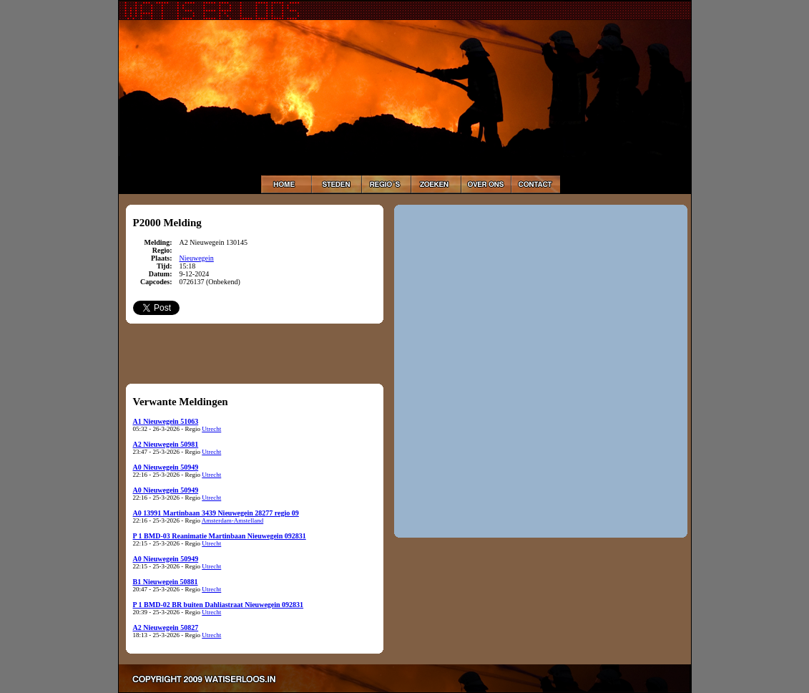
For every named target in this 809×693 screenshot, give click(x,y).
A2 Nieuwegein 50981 (166, 444)
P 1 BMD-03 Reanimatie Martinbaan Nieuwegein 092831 (219, 536)
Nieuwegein (197, 258)
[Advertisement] (254, 352)
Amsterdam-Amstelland (232, 520)
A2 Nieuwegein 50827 (166, 627)
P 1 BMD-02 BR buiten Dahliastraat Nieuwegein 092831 (218, 605)
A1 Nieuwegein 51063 (166, 421)
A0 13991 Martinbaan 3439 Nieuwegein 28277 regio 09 (216, 513)
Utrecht (211, 428)
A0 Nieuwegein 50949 (166, 467)
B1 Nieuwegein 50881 (165, 582)
